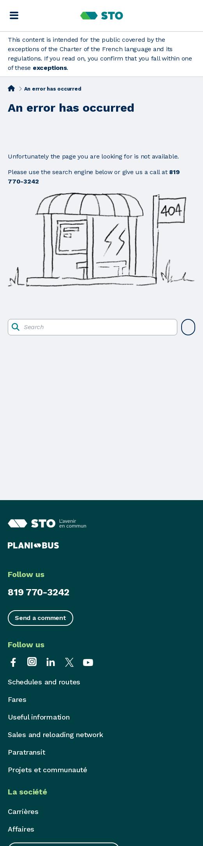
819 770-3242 (38, 592)
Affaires (21, 829)
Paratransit (26, 752)
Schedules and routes (44, 682)
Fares (17, 699)
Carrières (23, 811)
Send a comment (40, 618)
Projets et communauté (47, 770)
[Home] (11, 88)
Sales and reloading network (55, 734)
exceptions (50, 67)
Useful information (39, 717)
